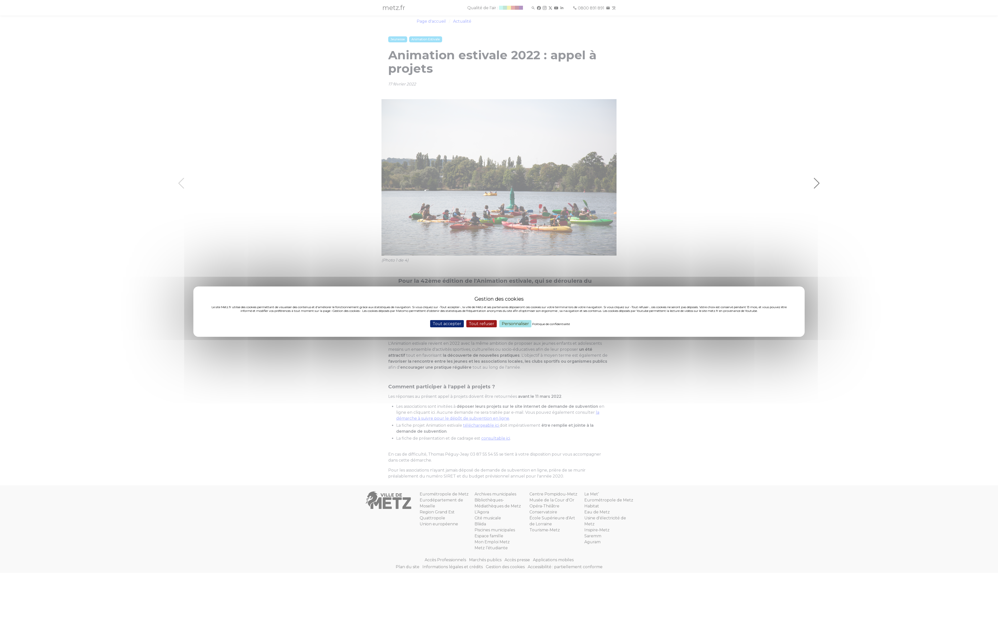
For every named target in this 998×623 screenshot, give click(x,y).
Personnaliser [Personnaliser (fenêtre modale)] (515, 323)
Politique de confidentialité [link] (551, 324)
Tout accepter (447, 323)
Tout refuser (481, 323)
